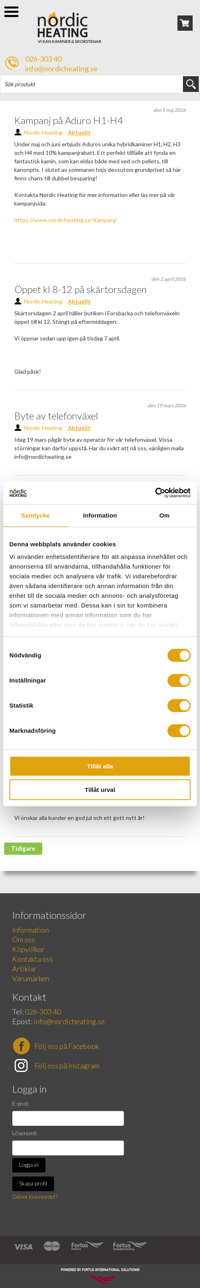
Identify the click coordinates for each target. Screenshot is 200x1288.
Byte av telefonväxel (56, 415)
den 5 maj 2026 (169, 110)
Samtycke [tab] (35, 515)
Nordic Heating (43, 132)
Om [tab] (164, 515)
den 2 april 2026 (168, 279)
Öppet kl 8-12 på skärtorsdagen (80, 289)
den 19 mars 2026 (167, 405)
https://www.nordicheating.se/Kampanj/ (65, 219)
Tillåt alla (100, 766)
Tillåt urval (100, 789)
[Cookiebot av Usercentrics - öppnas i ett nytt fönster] (155, 493)
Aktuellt (79, 132)
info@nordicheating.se (61, 68)
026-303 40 (43, 58)
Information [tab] (100, 515)
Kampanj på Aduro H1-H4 (68, 120)
